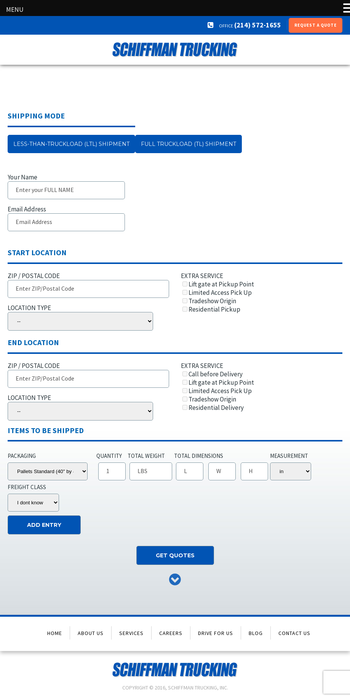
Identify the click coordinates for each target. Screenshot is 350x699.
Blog (256, 633)
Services (131, 633)
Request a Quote (315, 25)
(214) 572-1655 (249, 25)
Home (54, 633)
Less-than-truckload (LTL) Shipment (71, 144)
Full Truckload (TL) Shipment (188, 144)
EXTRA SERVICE (259, 293)
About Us (91, 633)
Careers (170, 633)
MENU (15, 9)
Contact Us (294, 633)
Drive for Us (215, 633)
